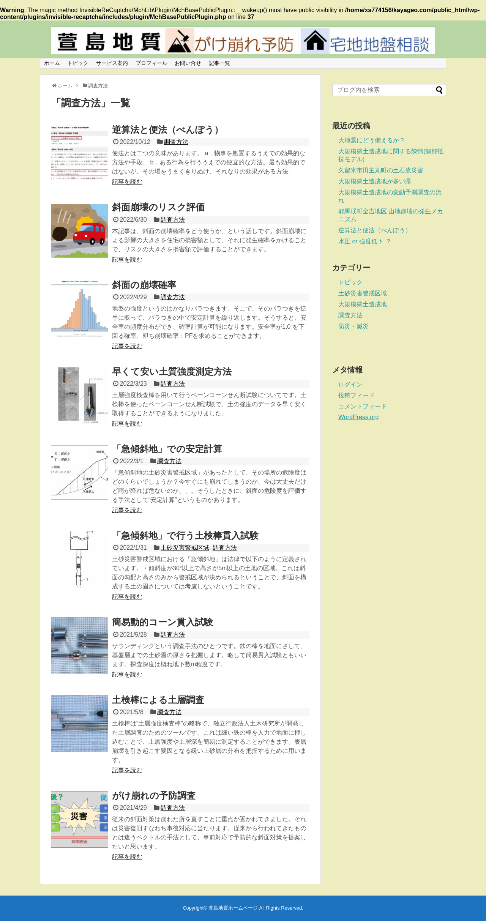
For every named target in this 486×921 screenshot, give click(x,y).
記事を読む (127, 181)
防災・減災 (353, 326)
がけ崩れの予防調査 (154, 795)
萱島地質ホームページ (233, 908)
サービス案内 (112, 63)
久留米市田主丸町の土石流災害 (380, 170)
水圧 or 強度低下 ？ (364, 241)
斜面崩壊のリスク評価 (158, 207)
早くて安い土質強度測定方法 (172, 371)
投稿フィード (356, 395)
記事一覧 (219, 63)
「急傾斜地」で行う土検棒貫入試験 (185, 535)
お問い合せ (188, 63)
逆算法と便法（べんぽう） (167, 130)
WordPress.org (358, 417)
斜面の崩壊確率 (144, 285)
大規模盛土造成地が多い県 (374, 181)
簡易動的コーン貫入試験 (162, 622)
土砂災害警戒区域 (185, 547)
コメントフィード (362, 406)
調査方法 (176, 142)
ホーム (52, 63)
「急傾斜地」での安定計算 (167, 449)
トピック (77, 63)
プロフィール (151, 63)
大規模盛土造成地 (362, 304)
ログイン (350, 384)
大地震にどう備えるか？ (371, 140)
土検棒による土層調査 (158, 700)
